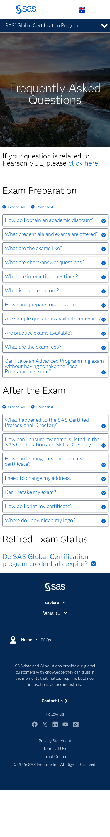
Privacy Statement (55, 740)
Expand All (16, 207)
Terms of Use (55, 748)
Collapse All (45, 207)
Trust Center (55, 756)
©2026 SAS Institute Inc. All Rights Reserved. (55, 764)
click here (83, 163)
